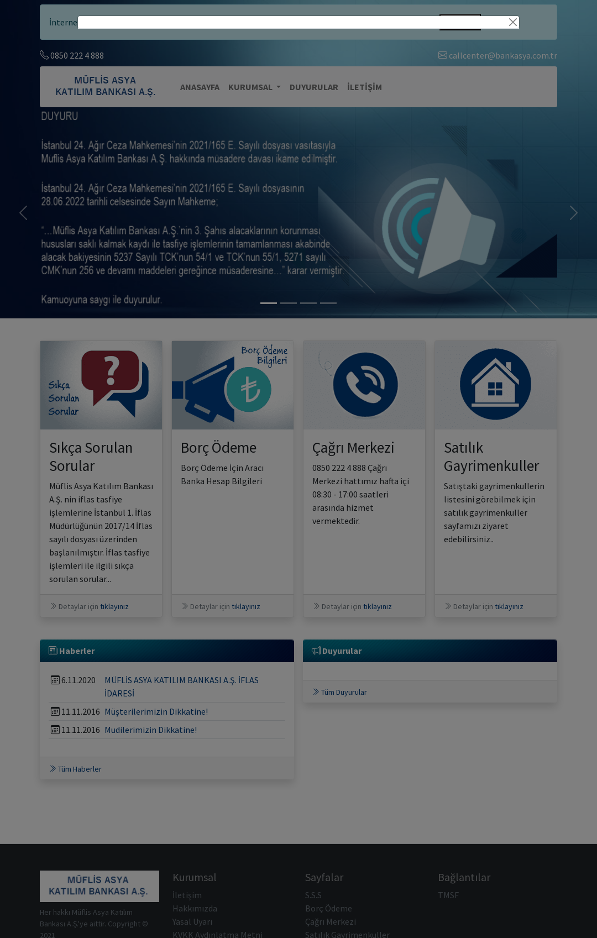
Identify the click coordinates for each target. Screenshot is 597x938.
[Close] (513, 22)
